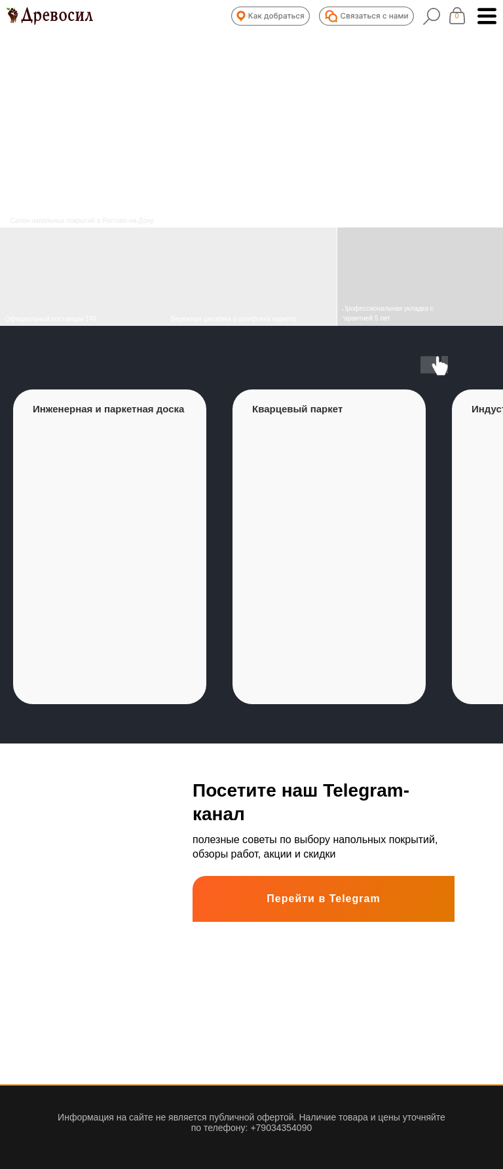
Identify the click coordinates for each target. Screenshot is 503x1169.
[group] (109, 546)
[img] (251, 277)
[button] (270, 16)
